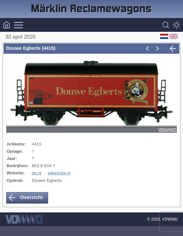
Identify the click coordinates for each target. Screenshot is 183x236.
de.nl (36, 172)
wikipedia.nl (59, 172)
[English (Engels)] (173, 37)
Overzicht (25, 198)
